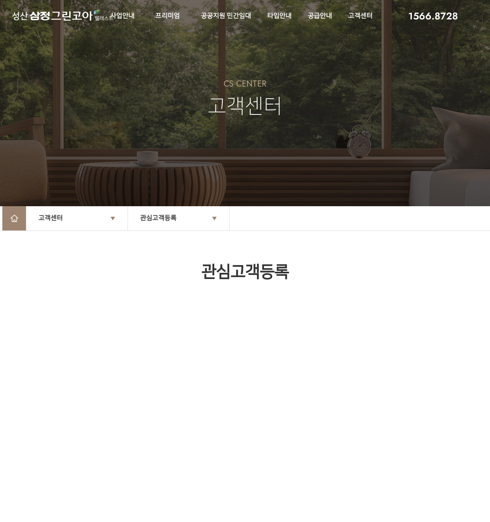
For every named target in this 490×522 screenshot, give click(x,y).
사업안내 (122, 16)
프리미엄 (168, 16)
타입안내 (279, 16)
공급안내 (320, 16)
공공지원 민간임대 (226, 16)
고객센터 (360, 16)
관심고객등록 (158, 218)
